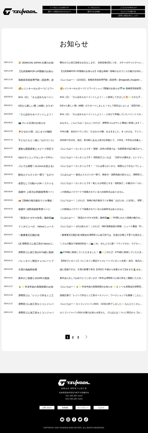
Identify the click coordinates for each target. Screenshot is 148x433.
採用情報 (65, 408)
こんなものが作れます (128, 8)
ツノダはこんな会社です (59, 8)
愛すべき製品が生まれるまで (59, 12)
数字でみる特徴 (94, 12)
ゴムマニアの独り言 (128, 12)
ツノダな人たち (94, 8)
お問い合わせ (47, 408)
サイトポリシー (83, 408)
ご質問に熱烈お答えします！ (128, 16)
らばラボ (101, 408)
